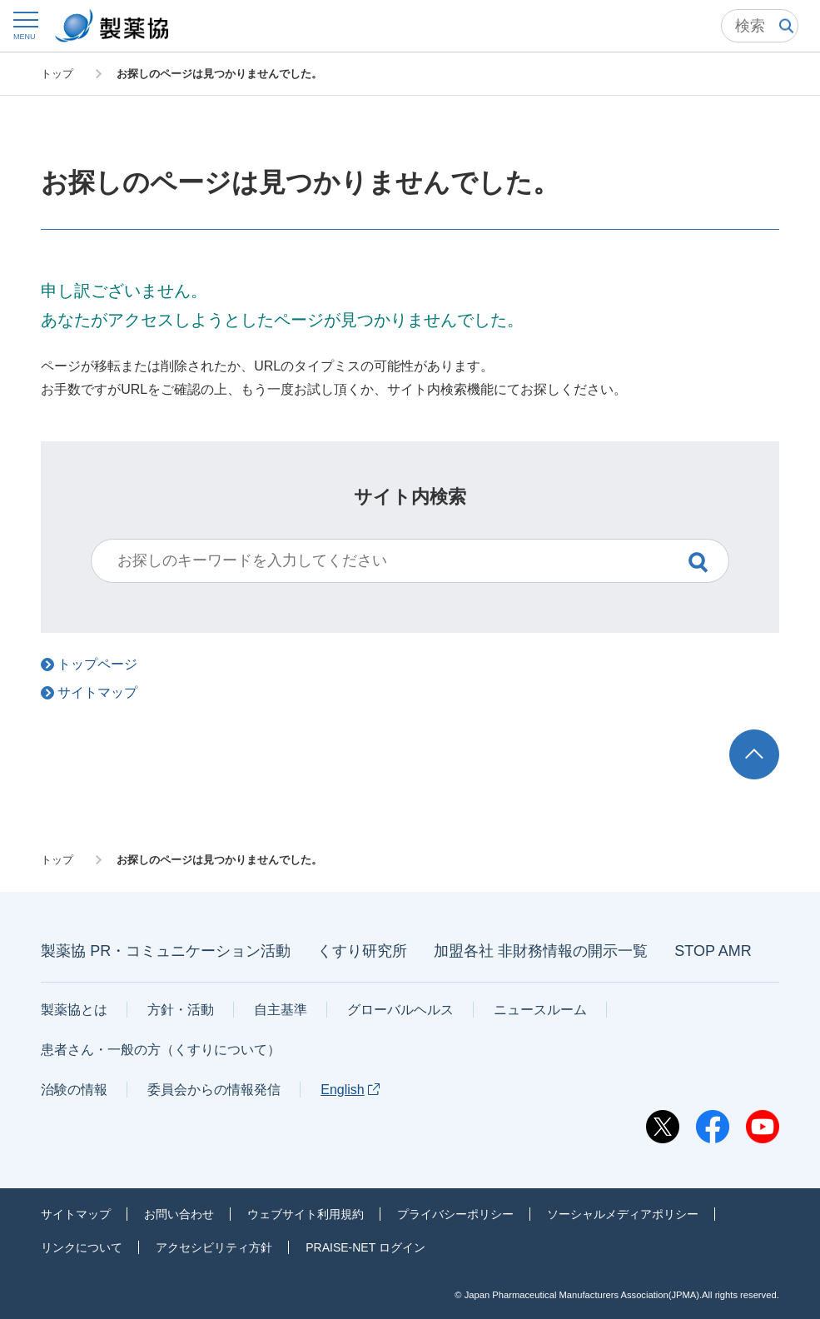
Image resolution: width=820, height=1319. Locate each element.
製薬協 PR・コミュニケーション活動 (166, 951)
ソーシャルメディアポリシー (622, 1214)
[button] (24, 25)
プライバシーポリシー (455, 1214)
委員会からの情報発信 (214, 1090)
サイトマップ (76, 1214)
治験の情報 (74, 1090)
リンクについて (81, 1247)
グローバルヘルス (400, 1010)
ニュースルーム (540, 1010)
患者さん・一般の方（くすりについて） (161, 1050)
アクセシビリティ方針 (214, 1247)
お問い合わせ (179, 1214)
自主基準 (280, 1010)
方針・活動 (180, 1010)
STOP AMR (712, 951)
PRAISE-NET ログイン (365, 1247)
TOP (769, 737)
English (350, 1090)
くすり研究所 (362, 951)
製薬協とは (74, 1010)
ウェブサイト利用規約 (305, 1214)
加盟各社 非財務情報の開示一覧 (541, 951)
